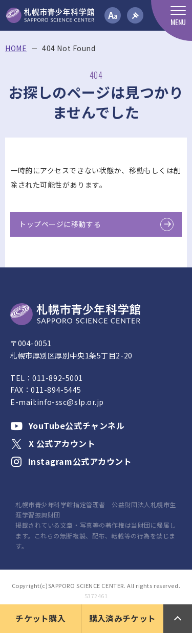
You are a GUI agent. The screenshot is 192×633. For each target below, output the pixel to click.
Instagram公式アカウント (71, 461)
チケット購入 (40, 618)
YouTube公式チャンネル (67, 425)
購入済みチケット (122, 618)
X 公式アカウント (53, 443)
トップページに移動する (60, 224)
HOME (16, 48)
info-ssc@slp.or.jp (70, 402)
